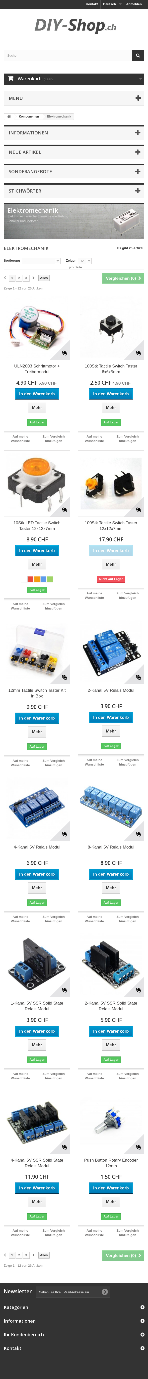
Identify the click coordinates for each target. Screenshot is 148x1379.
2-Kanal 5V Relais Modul (111, 690)
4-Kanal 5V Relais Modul (37, 847)
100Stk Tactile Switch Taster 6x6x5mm (111, 369)
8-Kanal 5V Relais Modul (111, 847)
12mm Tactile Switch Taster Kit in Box (37, 693)
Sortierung (12, 260)
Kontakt (92, 4)
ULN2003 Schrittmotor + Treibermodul (37, 369)
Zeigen (71, 260)
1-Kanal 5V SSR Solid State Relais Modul (37, 1006)
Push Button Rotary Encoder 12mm (111, 1163)
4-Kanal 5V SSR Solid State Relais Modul (37, 1163)
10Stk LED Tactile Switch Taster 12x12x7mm (37, 526)
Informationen (28, 133)
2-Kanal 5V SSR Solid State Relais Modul (111, 1006)
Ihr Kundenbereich (24, 1335)
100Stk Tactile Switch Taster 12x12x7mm (111, 526)
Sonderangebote (30, 171)
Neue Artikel (25, 152)
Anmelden (134, 4)
